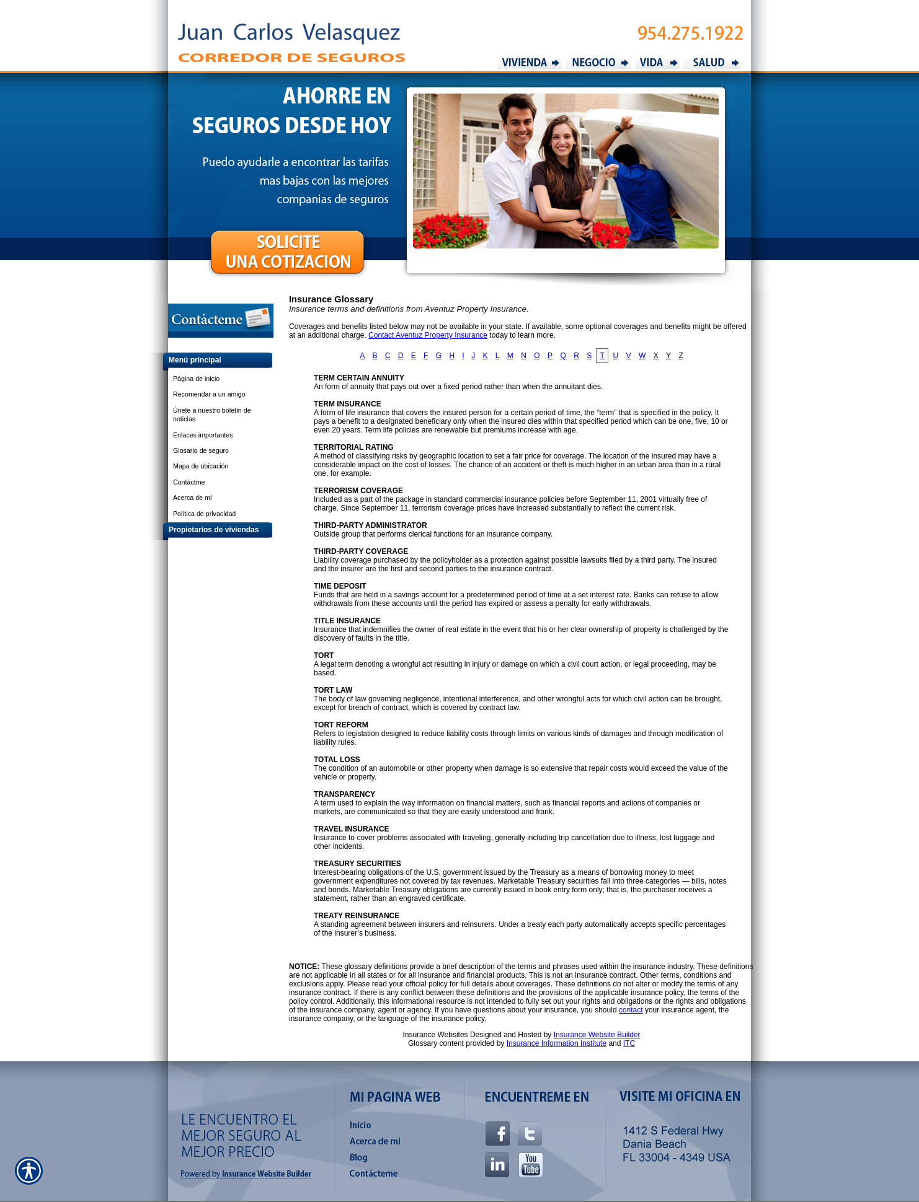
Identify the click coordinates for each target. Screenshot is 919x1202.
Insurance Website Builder (597, 1034)
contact (631, 1010)
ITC (629, 1043)
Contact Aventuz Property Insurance (427, 335)
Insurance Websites (435, 1034)
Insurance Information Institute (556, 1043)
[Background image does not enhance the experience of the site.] (211, 362)
